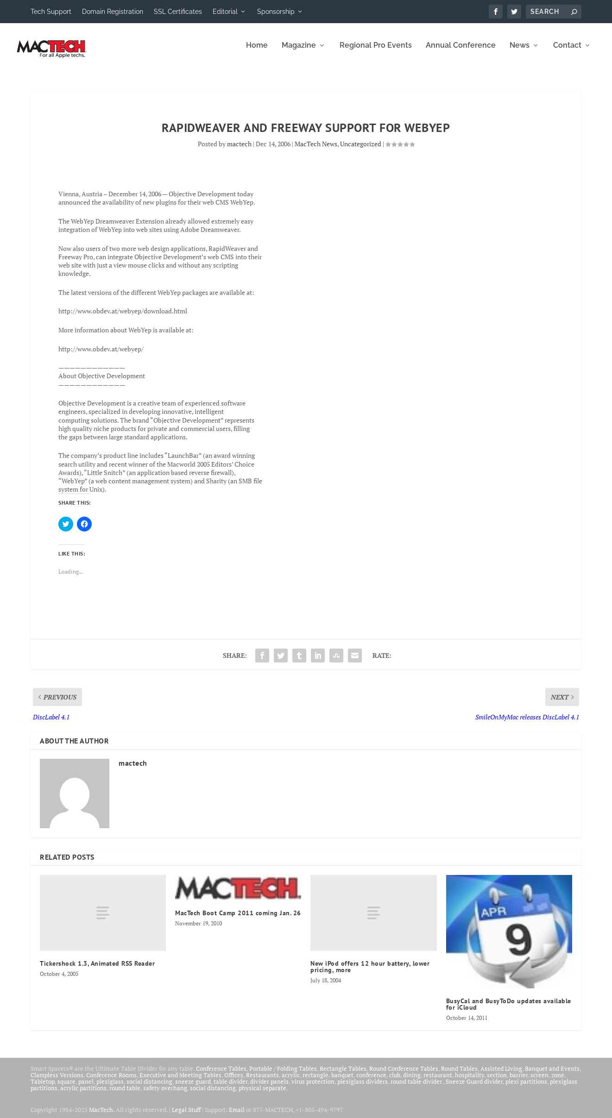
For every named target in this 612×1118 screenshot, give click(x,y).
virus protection (312, 1088)
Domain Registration (112, 11)
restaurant (437, 1081)
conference (371, 1081)
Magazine (299, 52)
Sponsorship (276, 11)
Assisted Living (501, 1075)
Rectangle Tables (343, 1075)
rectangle (315, 1081)
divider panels (269, 1088)
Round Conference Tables (403, 1075)
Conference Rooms (111, 1081)
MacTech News (316, 150)
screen (539, 1081)
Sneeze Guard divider (474, 1088)
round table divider (417, 1088)
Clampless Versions (57, 1081)
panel (86, 1088)
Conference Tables (221, 1075)
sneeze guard (193, 1088)
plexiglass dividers (362, 1088)
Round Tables (459, 1075)
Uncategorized (360, 150)
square (66, 1088)
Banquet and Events (552, 1075)
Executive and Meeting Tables (180, 1081)
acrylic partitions (83, 1094)
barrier (519, 1081)
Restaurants (262, 1081)
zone (557, 1081)
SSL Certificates (178, 11)
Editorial (225, 11)
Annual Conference (461, 52)
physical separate (262, 1094)
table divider (230, 1088)
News (520, 52)
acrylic (291, 1081)
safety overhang (165, 1094)
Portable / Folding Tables (283, 1075)
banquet (342, 1081)
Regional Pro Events (376, 52)
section (497, 1081)
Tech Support (51, 11)
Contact (567, 52)
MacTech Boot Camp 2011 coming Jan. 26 (238, 919)
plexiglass (110, 1088)
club (394, 1081)
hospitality (469, 1081)
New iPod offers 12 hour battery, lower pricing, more (369, 973)
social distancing (149, 1088)
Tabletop (43, 1088)
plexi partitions (526, 1088)
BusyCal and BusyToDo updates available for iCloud (508, 1010)
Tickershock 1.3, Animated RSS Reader (97, 970)
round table (124, 1094)
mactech (239, 150)
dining (412, 1081)
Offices (233, 1081)
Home (257, 52)
